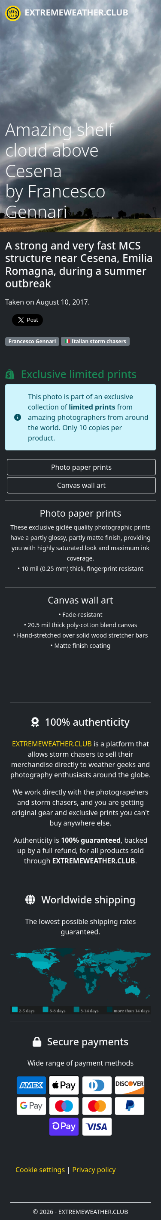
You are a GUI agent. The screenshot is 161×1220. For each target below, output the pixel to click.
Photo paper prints (81, 467)
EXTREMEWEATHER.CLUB (66, 13)
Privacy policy (93, 1169)
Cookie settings (40, 1169)
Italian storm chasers (95, 341)
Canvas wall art (81, 485)
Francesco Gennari (32, 341)
